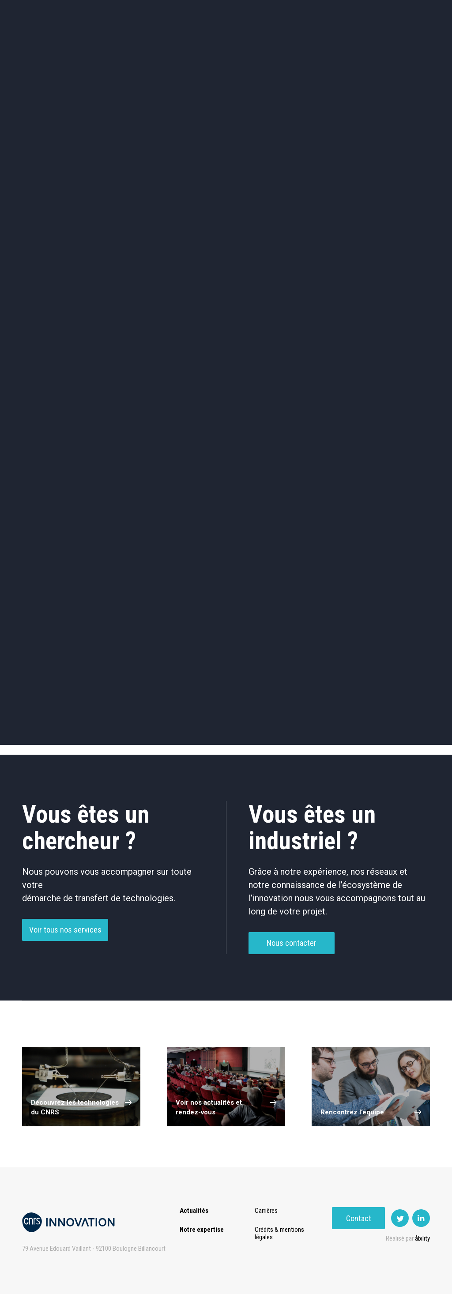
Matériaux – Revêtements (142, 344)
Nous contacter (291, 947)
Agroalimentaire (393, 269)
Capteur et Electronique (226, 307)
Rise (236, 44)
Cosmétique (143, 269)
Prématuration (190, 44)
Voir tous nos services (65, 933)
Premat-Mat (342, 44)
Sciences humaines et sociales (309, 269)
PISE (299, 44)
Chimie (59, 307)
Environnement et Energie (59, 269)
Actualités (42, 44)
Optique (225, 344)
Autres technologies (393, 344)
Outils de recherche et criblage (309, 344)
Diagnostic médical (59, 344)
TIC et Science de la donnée (225, 269)
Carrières (267, 1211)
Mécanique (309, 307)
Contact (403, 44)
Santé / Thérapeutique (392, 307)
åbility (422, 1238)
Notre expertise (202, 1230)
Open (267, 44)
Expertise (90, 44)
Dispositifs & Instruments (142, 307)
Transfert (136, 44)
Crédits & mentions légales (281, 1233)
